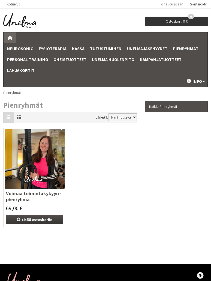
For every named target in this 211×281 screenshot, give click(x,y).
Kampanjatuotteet (161, 59)
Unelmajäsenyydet (147, 49)
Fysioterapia (53, 49)
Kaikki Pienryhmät (163, 106)
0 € (180, 20)
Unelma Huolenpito (113, 59)
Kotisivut (13, 4)
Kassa (78, 49)
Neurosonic (20, 49)
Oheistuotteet (69, 59)
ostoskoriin (34, 219)
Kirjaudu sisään (172, 4)
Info (196, 81)
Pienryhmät (185, 49)
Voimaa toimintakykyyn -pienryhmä (34, 196)
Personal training (27, 59)
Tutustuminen (106, 49)
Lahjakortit (21, 70)
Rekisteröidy (198, 4)
